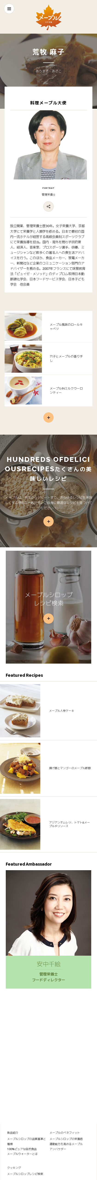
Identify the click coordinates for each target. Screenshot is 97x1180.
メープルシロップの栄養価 (66, 1139)
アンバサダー (58, 1149)
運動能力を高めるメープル (66, 1144)
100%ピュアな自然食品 (22, 1149)
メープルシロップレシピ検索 (25, 1174)
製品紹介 (12, 1132)
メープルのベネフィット (65, 1132)
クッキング (14, 1167)
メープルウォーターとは (22, 1154)
